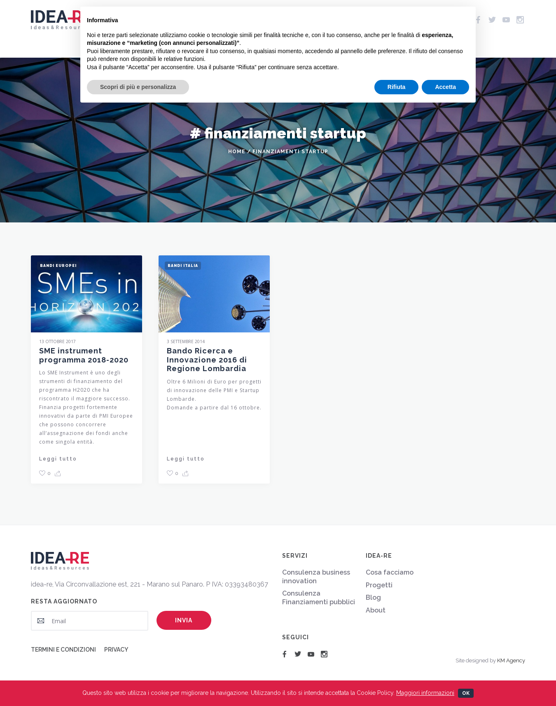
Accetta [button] (445, 87)
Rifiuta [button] (397, 87)
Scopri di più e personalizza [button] (138, 87)
